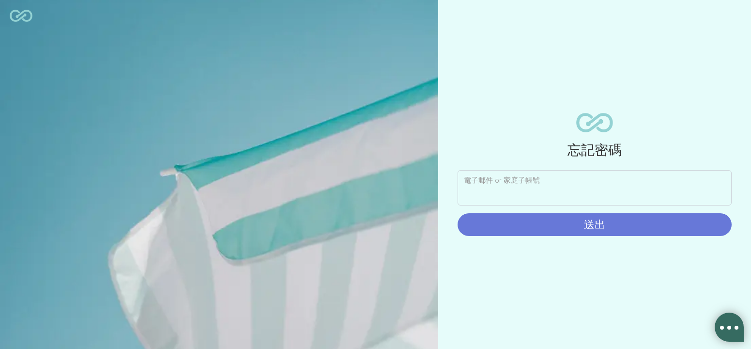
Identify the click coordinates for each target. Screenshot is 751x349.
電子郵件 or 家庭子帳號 (502, 180)
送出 (594, 225)
